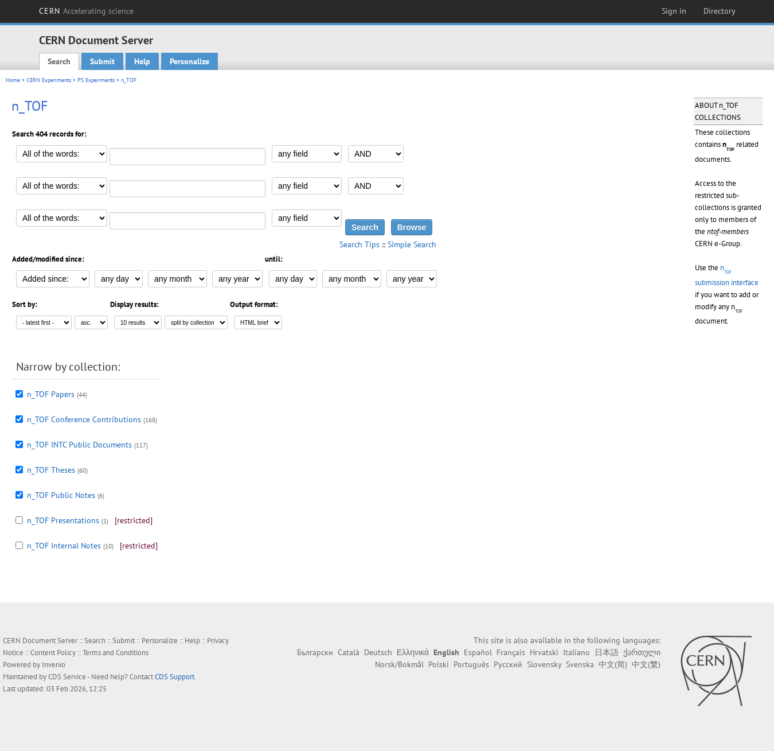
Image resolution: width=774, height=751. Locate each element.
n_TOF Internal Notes (64, 545)
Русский (508, 664)
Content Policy (53, 652)
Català (348, 652)
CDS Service (67, 677)
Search (59, 61)
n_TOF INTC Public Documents (79, 444)
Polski (438, 664)
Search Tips (359, 244)
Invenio (53, 665)
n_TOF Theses (51, 470)
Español (478, 652)
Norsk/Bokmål (399, 664)
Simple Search (412, 244)
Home (13, 80)
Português (471, 664)
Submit (102, 61)
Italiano (576, 652)
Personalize (189, 61)
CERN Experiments (48, 80)
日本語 (607, 652)
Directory (719, 11)
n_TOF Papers (51, 394)
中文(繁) (646, 664)
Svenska (580, 664)
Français (511, 652)
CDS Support (174, 677)
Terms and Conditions (115, 652)
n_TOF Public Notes (61, 495)
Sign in (674, 11)
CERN (86, 11)
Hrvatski (544, 652)
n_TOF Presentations (63, 520)
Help (142, 61)
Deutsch (378, 652)
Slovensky (544, 664)
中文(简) (613, 664)
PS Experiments (96, 80)
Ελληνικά (413, 652)
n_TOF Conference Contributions (84, 419)
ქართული (641, 652)
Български (315, 652)
